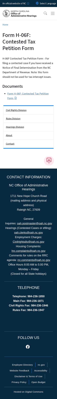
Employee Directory (22, 364)
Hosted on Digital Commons (28, 391)
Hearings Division (15, 127)
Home (5, 24)
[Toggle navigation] (52, 13)
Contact (10, 144)
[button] (43, 13)
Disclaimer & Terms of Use (28, 376)
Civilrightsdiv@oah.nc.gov (28, 241)
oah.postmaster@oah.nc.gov (34, 223)
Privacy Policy (19, 382)
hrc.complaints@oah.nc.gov (28, 250)
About (9, 135)
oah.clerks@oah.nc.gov (28, 232)
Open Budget (38, 382)
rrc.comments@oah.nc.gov (33, 260)
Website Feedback (19, 370)
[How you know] (27, 3)
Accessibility (40, 370)
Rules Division (13, 118)
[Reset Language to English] (37, 3)
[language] (48, 3)
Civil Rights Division (16, 110)
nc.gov (41, 364)
